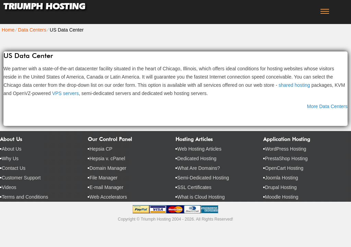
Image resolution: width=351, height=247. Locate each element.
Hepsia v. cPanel (107, 158)
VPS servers (65, 93)
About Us (12, 149)
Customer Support (21, 177)
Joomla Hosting (281, 177)
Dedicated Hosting (196, 158)
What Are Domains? (198, 168)
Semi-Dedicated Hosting (203, 177)
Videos (9, 187)
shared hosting (294, 85)
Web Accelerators (108, 197)
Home (8, 30)
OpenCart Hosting (284, 168)
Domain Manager (107, 168)
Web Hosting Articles (199, 149)
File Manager (103, 177)
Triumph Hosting (44, 6)
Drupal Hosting (281, 187)
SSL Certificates (194, 187)
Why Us (10, 158)
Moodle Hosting (281, 197)
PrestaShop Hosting (286, 158)
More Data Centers (327, 106)
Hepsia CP (100, 149)
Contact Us (13, 168)
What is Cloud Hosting (201, 197)
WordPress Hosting (285, 149)
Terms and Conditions (25, 197)
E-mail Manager (106, 187)
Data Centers (32, 30)
